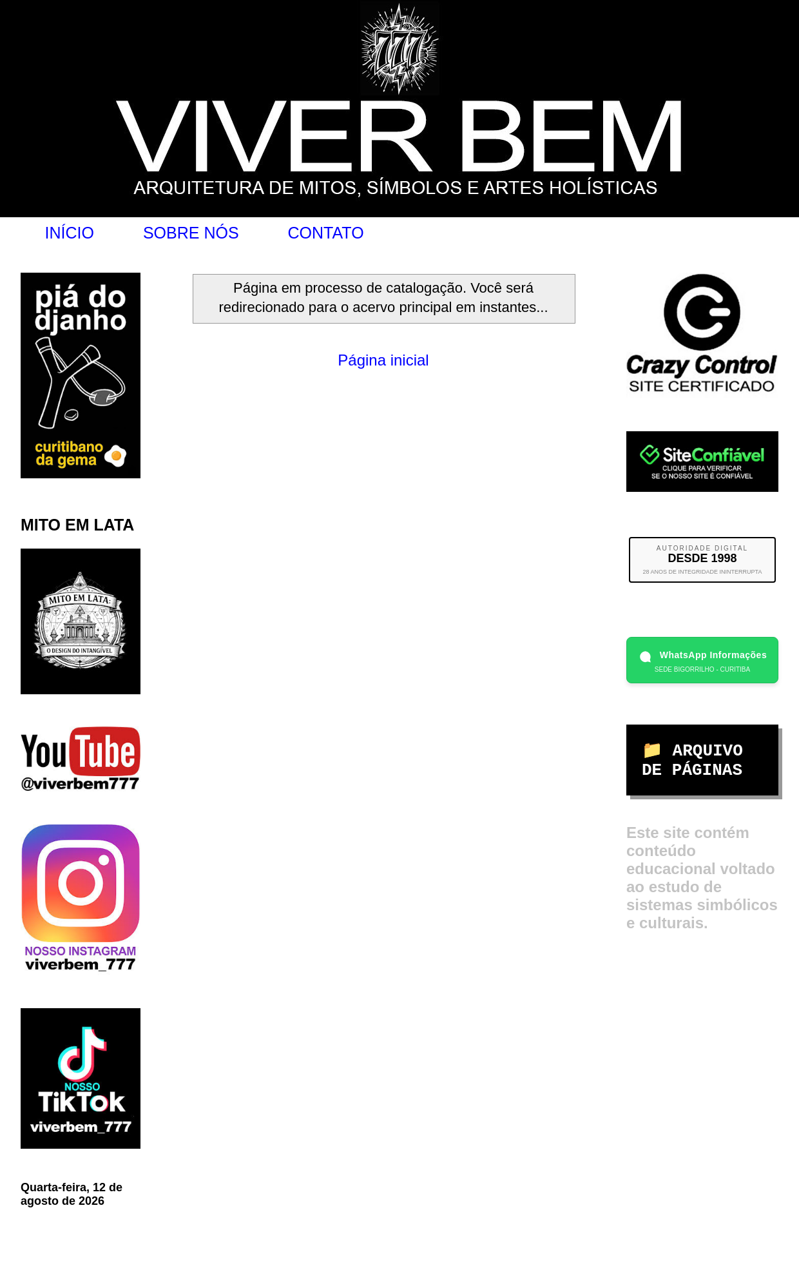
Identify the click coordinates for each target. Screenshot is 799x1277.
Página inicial (383, 360)
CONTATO (326, 233)
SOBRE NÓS (191, 233)
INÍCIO (69, 233)
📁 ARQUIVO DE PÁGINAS (692, 760)
